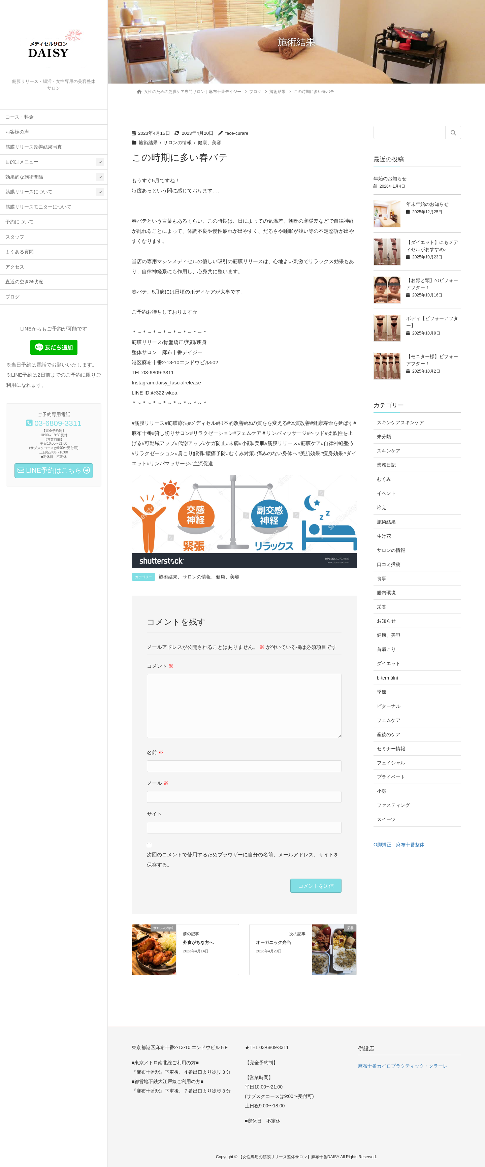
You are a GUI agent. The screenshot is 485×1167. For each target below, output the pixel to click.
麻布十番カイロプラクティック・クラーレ (403, 1066)
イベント (386, 493)
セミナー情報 (391, 748)
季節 (381, 692)
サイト (154, 814)
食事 (381, 578)
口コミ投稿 (388, 564)
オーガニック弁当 (273, 942)
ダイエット (388, 663)
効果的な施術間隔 (24, 177)
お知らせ (386, 621)
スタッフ (14, 237)
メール (157, 783)
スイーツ (386, 819)
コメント (160, 666)
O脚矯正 (382, 844)
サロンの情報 (177, 142)
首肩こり (386, 649)
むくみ (384, 479)
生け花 (384, 536)
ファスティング (393, 805)
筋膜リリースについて (29, 191)
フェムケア (388, 720)
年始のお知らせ (390, 178)
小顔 (381, 791)
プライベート (391, 777)
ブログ (12, 296)
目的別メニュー (21, 161)
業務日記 (386, 465)
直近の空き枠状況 (24, 281)
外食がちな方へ (198, 942)
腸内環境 (386, 592)
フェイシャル (391, 762)
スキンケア (388, 450)
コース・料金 (19, 117)
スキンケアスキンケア (400, 422)
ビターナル (388, 706)
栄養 (381, 606)
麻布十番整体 (410, 844)
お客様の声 (17, 131)
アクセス (14, 267)
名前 (155, 752)
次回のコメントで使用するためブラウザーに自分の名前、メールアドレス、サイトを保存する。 (243, 860)
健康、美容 (209, 142)
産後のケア (388, 734)
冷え (381, 507)
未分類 (384, 436)
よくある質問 (19, 251)
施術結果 (148, 142)
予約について (19, 221)
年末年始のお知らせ (427, 204)
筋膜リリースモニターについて (38, 207)
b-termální (387, 678)
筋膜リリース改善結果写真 (33, 147)
